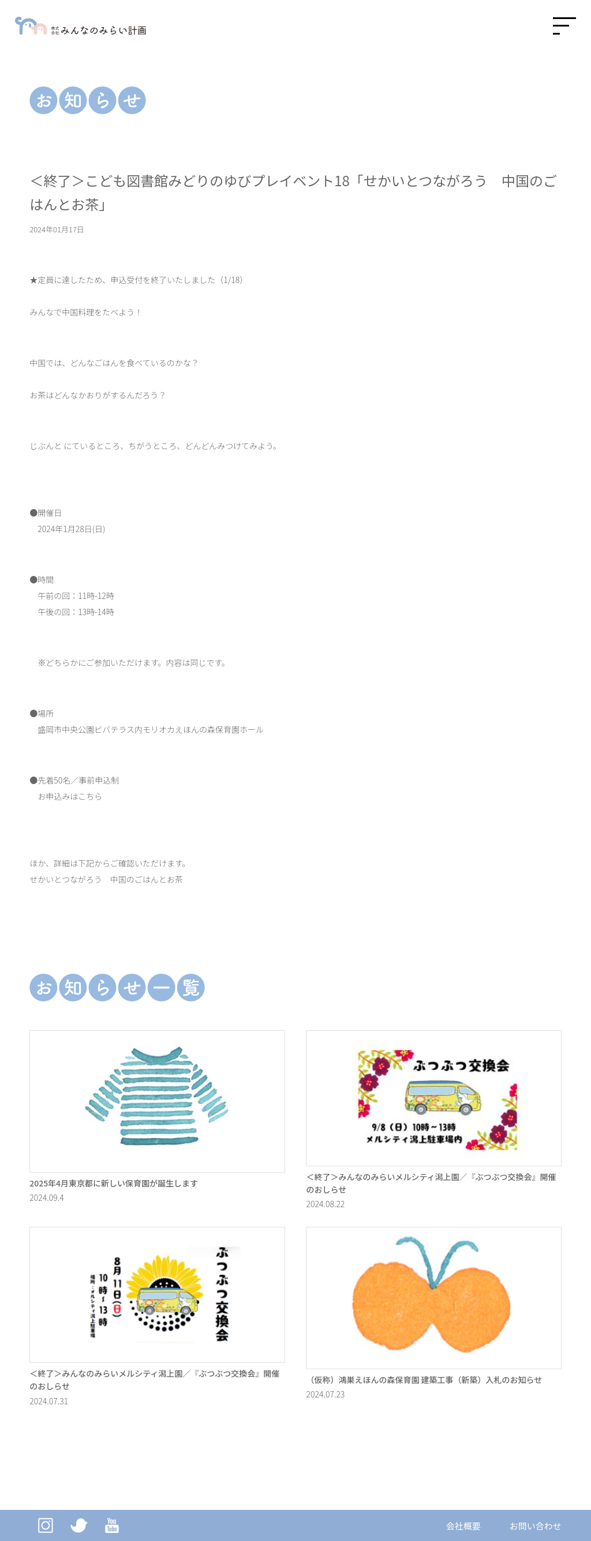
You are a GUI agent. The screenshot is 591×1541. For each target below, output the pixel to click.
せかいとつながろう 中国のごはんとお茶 (105, 879)
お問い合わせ (536, 1526)
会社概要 (463, 1526)
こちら (90, 796)
